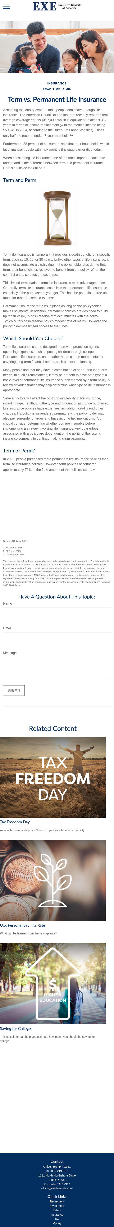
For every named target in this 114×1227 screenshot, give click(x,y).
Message (10, 653)
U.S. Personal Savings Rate (22, 925)
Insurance (57, 1214)
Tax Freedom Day (15, 822)
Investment (57, 1206)
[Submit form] (14, 690)
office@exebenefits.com (57, 1188)
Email (7, 628)
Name (7, 603)
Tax (57, 1219)
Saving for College (15, 1028)
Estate (57, 1210)
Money (57, 1223)
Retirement (57, 1201)
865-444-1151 (62, 1166)
